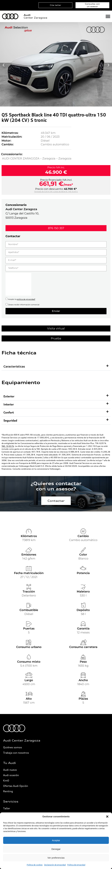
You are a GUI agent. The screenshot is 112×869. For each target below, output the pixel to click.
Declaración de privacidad (55, 865)
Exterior (8, 396)
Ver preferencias (55, 857)
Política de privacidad (76, 865)
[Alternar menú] (107, 16)
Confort (8, 412)
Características (14, 366)
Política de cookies (35, 865)
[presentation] (18, 284)
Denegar (56, 849)
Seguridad (10, 420)
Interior (8, 404)
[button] (107, 816)
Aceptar (56, 840)
